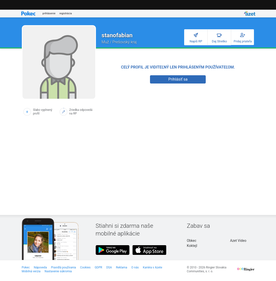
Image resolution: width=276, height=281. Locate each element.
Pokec (26, 267)
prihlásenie (49, 13)
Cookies (85, 267)
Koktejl (192, 246)
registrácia (65, 13)
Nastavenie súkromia (58, 271)
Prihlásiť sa (178, 79)
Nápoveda (40, 267)
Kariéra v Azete (152, 267)
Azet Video (238, 241)
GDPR (98, 267)
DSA (109, 267)
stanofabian (117, 35)
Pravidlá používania (63, 267)
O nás (135, 267)
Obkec (191, 241)
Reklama (121, 267)
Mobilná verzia (31, 271)
